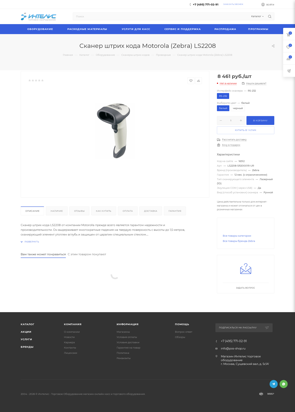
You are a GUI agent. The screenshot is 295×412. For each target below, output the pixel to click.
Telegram (274, 384)
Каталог (27, 324)
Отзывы (79, 211)
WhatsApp (284, 384)
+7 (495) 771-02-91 (205, 4)
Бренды (27, 346)
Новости (69, 337)
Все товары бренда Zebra (239, 240)
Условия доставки (128, 342)
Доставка (150, 211)
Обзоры (180, 337)
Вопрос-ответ (183, 331)
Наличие (57, 211)
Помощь (182, 324)
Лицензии (70, 352)
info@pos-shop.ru (233, 348)
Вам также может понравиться (43, 254)
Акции (26, 331)
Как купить (103, 211)
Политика (123, 352)
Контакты (70, 347)
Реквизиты (124, 358)
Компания (72, 324)
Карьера (69, 342)
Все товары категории (237, 235)
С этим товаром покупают (87, 254)
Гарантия (175, 211)
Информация (128, 324)
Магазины (123, 331)
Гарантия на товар (128, 347)
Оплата (128, 211)
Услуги (26, 339)
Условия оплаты (127, 337)
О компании (72, 331)
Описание (32, 211)
